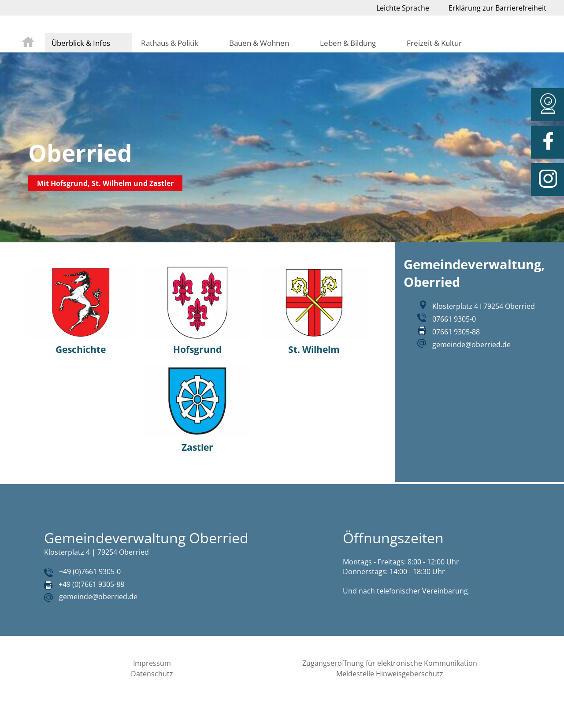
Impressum (152, 663)
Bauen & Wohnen (259, 42)
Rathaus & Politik (169, 42)
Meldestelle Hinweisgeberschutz (389, 674)
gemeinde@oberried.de (471, 344)
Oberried (80, 153)
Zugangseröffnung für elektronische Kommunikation (389, 663)
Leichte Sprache (402, 8)
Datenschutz (152, 674)
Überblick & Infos (81, 42)
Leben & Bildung (348, 42)
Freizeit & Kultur (434, 42)
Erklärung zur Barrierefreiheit (497, 8)
